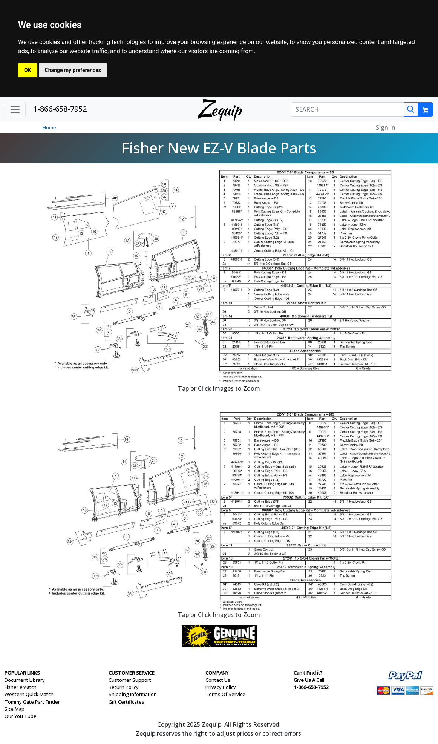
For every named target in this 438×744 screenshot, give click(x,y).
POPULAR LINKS (22, 672)
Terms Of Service (225, 694)
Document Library (25, 680)
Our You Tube (21, 716)
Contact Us (217, 680)
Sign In (385, 127)
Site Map (15, 709)
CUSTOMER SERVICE (132, 672)
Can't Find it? (308, 672)
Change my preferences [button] (73, 70)
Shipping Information (133, 694)
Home (49, 127)
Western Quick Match (29, 694)
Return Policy (124, 687)
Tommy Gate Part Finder (32, 701)
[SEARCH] (347, 109)
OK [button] (27, 70)
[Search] (411, 109)
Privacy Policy (220, 687)
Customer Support (130, 680)
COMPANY (216, 672)
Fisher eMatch (21, 687)
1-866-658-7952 (60, 109)
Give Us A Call (309, 680)
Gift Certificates (126, 701)
